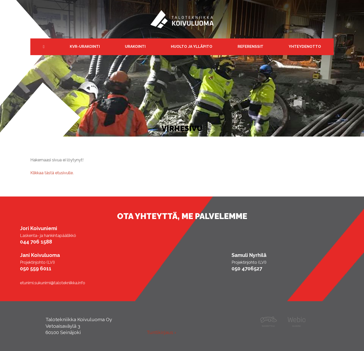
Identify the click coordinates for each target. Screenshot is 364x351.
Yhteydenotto (305, 46)
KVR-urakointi (85, 46)
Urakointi (135, 46)
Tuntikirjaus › (161, 332)
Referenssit (250, 46)
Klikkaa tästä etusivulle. (52, 172)
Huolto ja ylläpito (191, 46)
